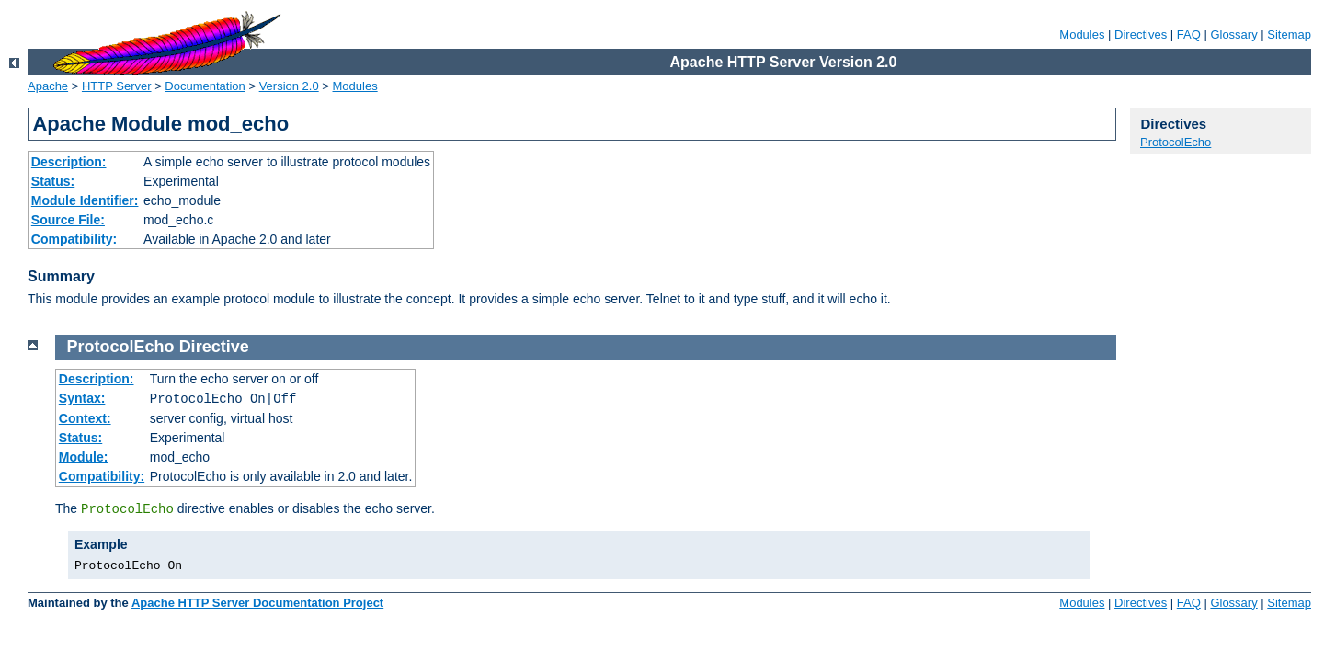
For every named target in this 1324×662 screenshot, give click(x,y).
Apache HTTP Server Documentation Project (257, 603)
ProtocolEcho (1175, 142)
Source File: (68, 219)
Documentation (205, 86)
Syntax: (82, 398)
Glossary (1233, 34)
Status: (52, 181)
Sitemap (1289, 34)
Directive (214, 346)
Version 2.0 (289, 86)
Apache (48, 86)
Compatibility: (74, 239)
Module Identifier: (85, 200)
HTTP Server (117, 86)
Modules (1081, 34)
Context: (85, 418)
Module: (83, 457)
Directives (1140, 34)
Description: (69, 161)
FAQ (1189, 34)
